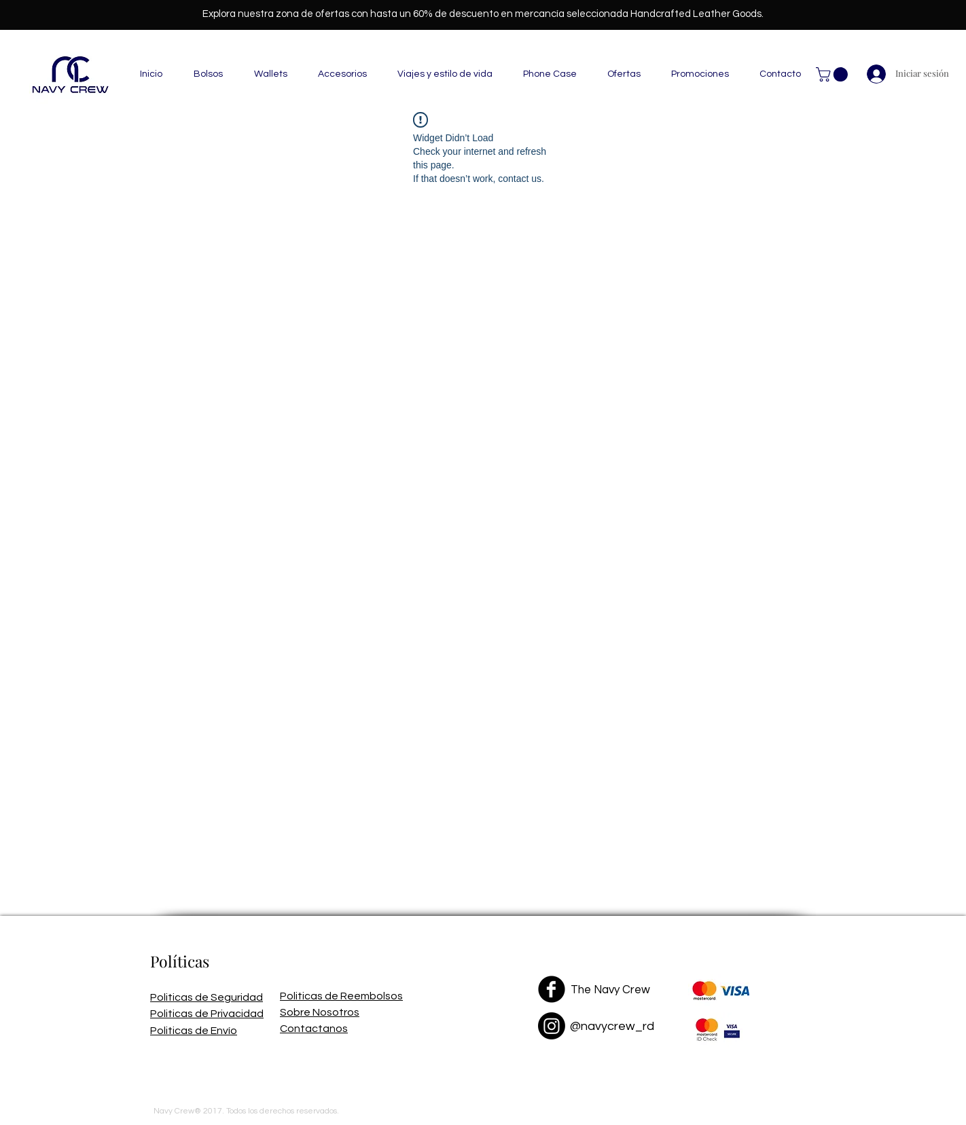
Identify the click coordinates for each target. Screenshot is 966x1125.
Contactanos (314, 1028)
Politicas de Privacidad (207, 1013)
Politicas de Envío (193, 1030)
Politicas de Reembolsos (341, 996)
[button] (208, 74)
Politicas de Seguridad (206, 997)
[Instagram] (551, 1025)
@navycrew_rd (612, 1026)
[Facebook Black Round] (551, 989)
